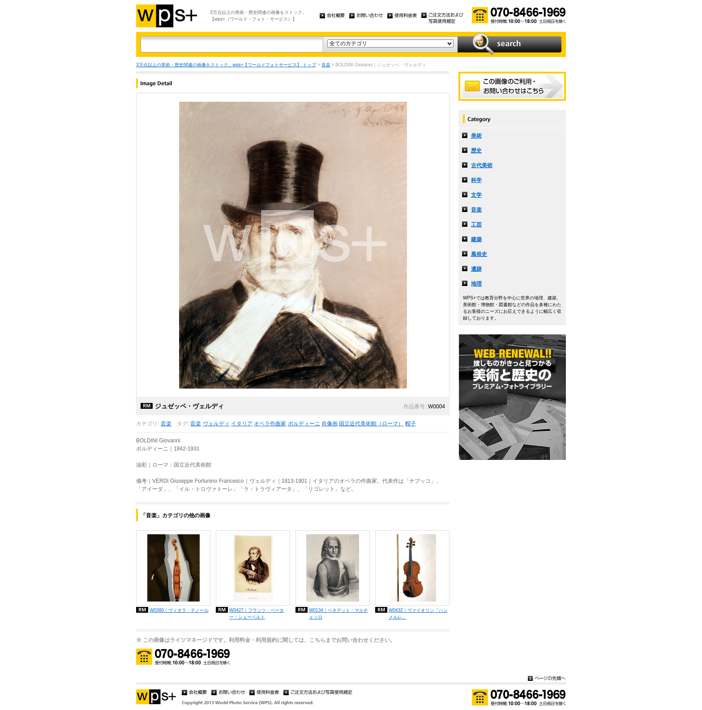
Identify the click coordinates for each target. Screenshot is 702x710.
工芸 (476, 224)
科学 (476, 180)
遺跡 (476, 269)
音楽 (325, 64)
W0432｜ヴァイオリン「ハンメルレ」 (418, 613)
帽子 (410, 423)
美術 (476, 136)
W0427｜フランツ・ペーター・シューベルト (256, 613)
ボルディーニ (304, 423)
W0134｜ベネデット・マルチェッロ (338, 613)
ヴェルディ (216, 423)
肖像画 (329, 423)
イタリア (242, 423)
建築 (476, 239)
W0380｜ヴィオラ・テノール (179, 610)
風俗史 (479, 254)
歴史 (476, 150)
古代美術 (481, 165)
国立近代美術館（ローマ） (371, 423)
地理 (476, 284)
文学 (476, 195)
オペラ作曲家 (270, 423)
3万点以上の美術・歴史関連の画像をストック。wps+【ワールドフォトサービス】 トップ (226, 64)
